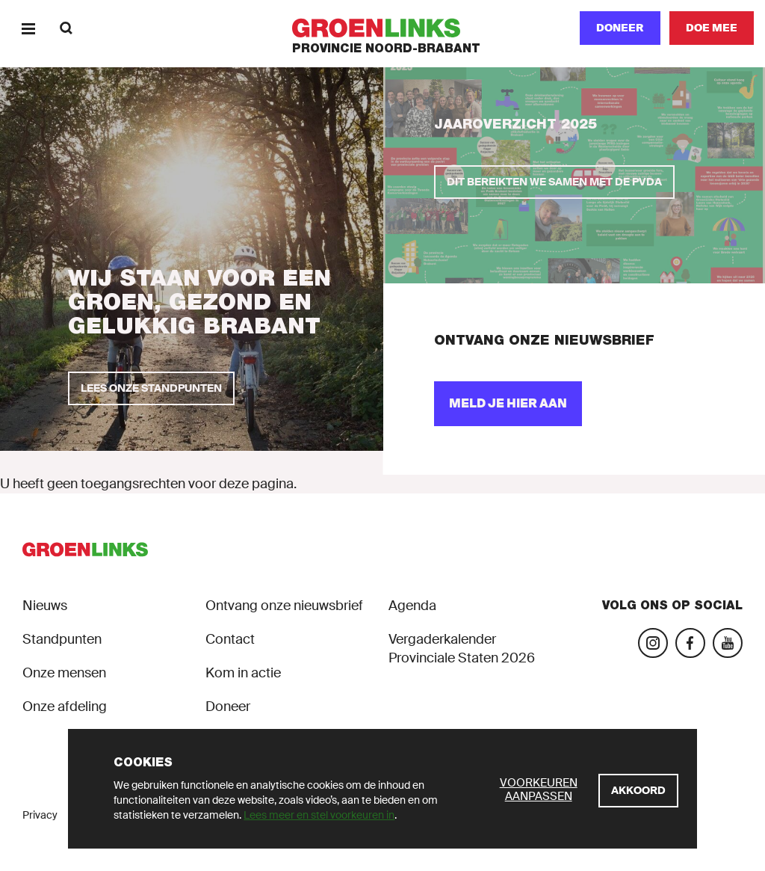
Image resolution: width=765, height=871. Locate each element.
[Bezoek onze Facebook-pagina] (690, 643)
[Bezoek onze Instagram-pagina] (653, 643)
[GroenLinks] (383, 28)
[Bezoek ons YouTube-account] (728, 643)
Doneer (620, 27)
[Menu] (28, 28)
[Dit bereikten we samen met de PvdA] (554, 182)
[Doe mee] (711, 28)
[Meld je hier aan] (508, 403)
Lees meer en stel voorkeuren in (319, 815)
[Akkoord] (638, 790)
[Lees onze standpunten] (151, 388)
